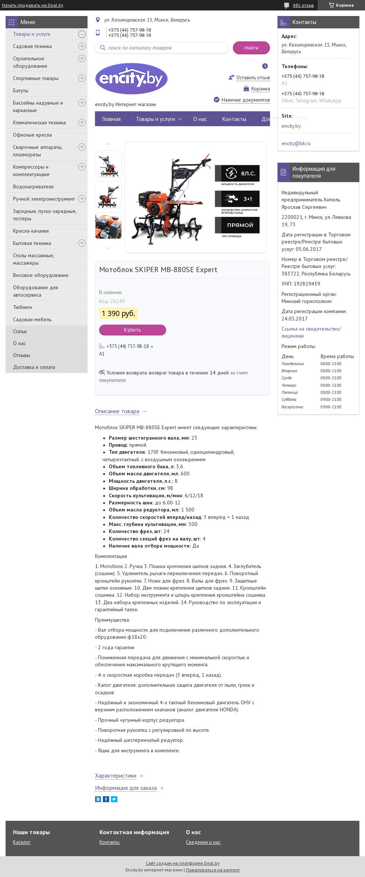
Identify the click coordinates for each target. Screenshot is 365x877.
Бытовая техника (32, 243)
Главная (111, 119)
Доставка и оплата (34, 367)
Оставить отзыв (253, 77)
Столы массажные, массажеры (33, 259)
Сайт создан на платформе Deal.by (183, 863)
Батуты (20, 90)
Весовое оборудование (41, 275)
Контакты (234, 119)
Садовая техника (32, 46)
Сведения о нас (203, 842)
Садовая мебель (32, 319)
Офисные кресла (32, 134)
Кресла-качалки (31, 230)
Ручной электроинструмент (44, 198)
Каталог (22, 842)
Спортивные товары (35, 78)
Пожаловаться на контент (213, 870)
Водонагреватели (33, 186)
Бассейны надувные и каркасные (38, 106)
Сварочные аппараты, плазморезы (37, 151)
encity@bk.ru (296, 143)
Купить (132, 329)
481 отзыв (303, 5)
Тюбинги (22, 307)
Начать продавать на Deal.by (32, 5)
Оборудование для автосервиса (35, 291)
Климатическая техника (39, 122)
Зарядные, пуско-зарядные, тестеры (44, 215)
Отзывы (21, 355)
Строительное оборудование (30, 62)
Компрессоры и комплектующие (31, 170)
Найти (251, 48)
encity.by (291, 125)
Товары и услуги (31, 34)
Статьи (20, 331)
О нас (19, 343)
